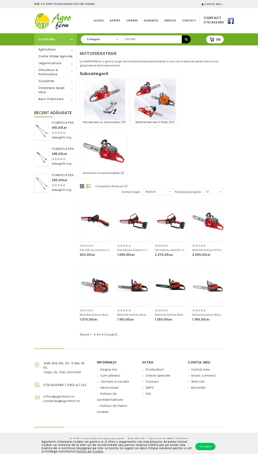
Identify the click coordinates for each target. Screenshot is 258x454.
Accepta (205, 446)
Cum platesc (110, 376)
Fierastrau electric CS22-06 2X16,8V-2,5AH (148, 250)
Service (170, 20)
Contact (189, 20)
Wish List (198, 382)
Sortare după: (131, 192)
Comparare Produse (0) (111, 186)
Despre (115, 20)
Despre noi (108, 369)
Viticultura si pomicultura (48, 72)
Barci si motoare (51, 99)
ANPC (150, 388)
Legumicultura (49, 63)
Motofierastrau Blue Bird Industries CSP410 (148, 315)
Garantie (151, 20)
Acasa (99, 20)
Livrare (132, 20)
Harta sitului (109, 388)
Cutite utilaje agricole (55, 56)
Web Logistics (177, 439)
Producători (155, 369)
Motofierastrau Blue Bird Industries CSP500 (186, 315)
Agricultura (47, 49)
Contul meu (200, 369)
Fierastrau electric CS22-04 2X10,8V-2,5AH (110, 250)
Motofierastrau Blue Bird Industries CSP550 (223, 315)
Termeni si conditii (114, 382)
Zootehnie (46, 81)
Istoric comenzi (203, 376)
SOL (148, 394)
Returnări (198, 388)
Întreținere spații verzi (51, 90)
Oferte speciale (158, 376)
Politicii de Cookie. (90, 451)
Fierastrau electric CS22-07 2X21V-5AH (183, 250)
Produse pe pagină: (188, 192)
